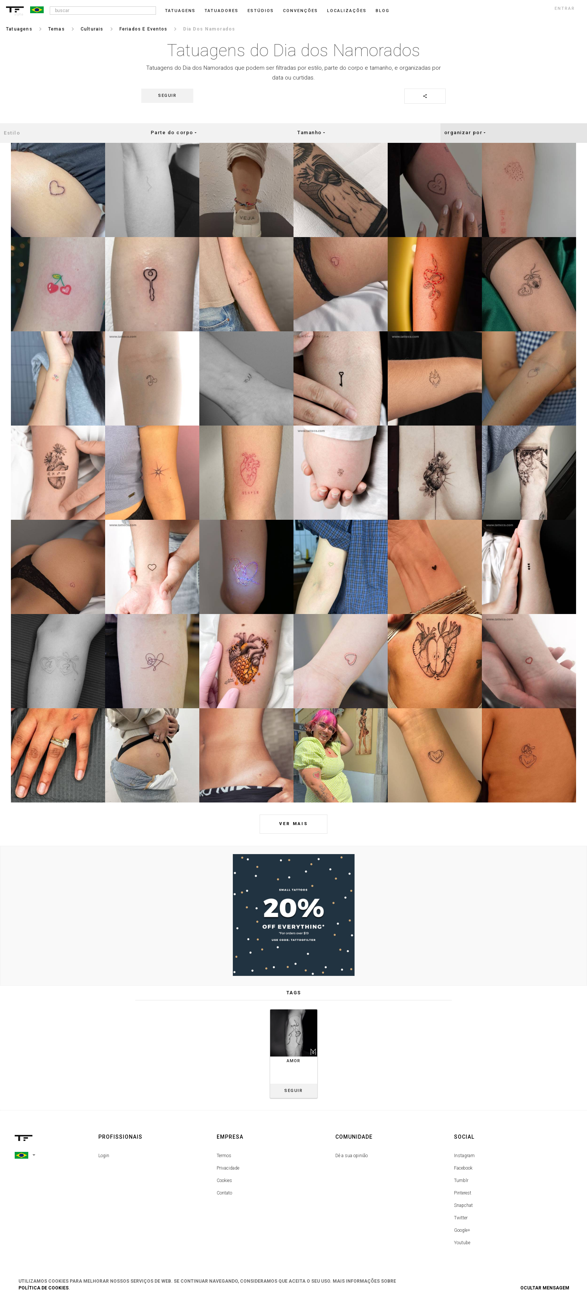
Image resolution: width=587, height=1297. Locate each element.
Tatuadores (221, 10)
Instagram (464, 1155)
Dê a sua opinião (351, 1155)
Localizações (347, 10)
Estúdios (261, 10)
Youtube (462, 1242)
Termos (224, 1155)
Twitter (461, 1217)
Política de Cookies (43, 1288)
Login (103, 1155)
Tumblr (461, 1180)
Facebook (463, 1168)
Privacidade (228, 1168)
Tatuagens (180, 10)
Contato (224, 1193)
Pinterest (462, 1193)
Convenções (300, 10)
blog (383, 10)
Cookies (224, 1180)
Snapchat (463, 1205)
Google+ (462, 1230)
